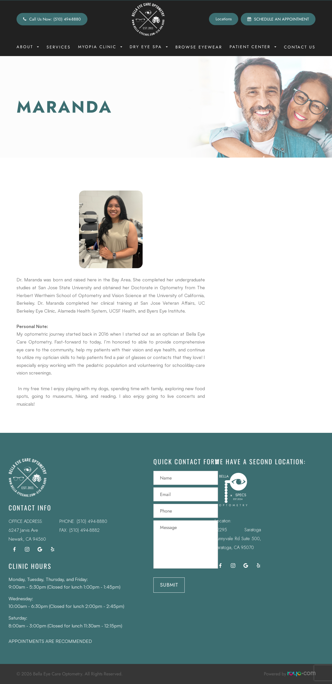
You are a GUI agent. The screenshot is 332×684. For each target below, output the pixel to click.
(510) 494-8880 (81, 521)
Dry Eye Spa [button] (149, 47)
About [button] (28, 47)
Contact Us (299, 47)
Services (59, 47)
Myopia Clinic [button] (100, 47)
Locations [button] (224, 19)
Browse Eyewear (198, 47)
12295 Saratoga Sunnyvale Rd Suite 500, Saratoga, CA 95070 (227, 538)
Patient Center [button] (253, 47)
